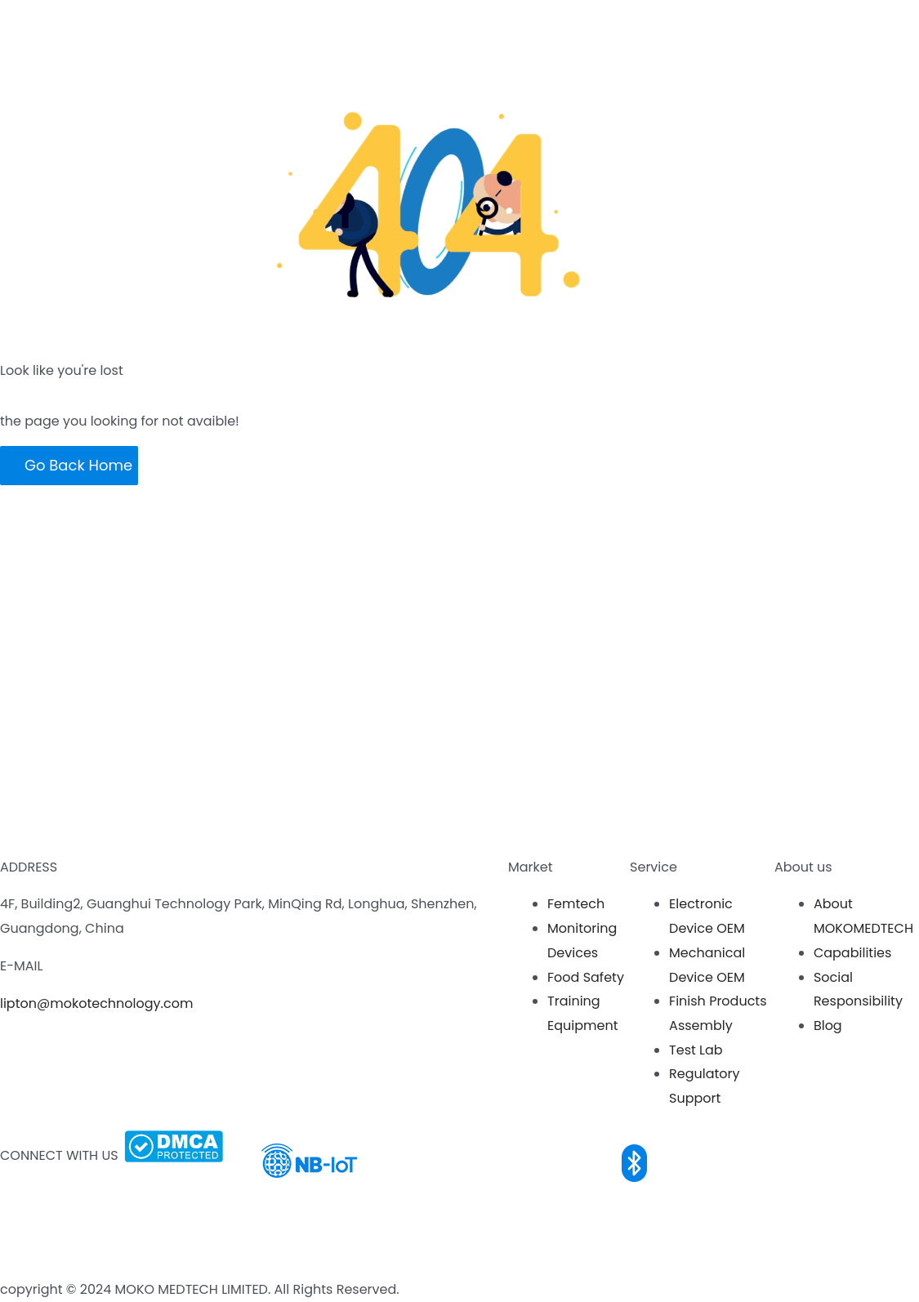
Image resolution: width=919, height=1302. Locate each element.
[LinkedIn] (3, 1241)
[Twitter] (3, 1265)
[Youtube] (3, 1216)
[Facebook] (3, 1192)
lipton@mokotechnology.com (96, 1003)
